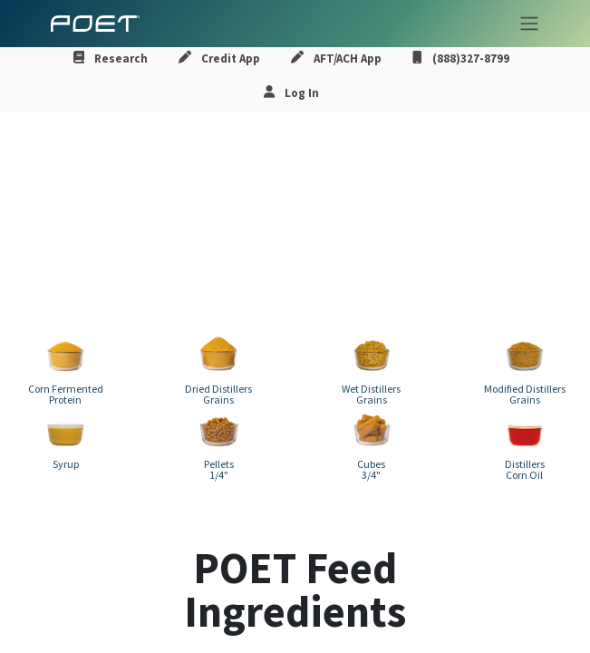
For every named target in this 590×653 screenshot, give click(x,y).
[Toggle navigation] (524, 23)
